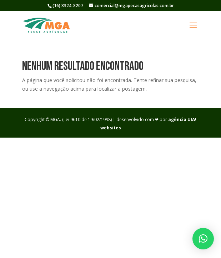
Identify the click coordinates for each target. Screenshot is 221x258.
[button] (203, 238)
